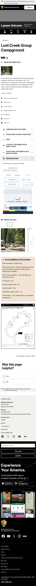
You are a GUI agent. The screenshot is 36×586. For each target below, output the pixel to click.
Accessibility (5, 546)
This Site (18, 451)
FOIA (2, 552)
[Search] (18, 445)
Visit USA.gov (6, 582)
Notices (3, 555)
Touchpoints (14, 390)
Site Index (5, 426)
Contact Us (5, 417)
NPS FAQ (4, 560)
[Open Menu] (29, 7)
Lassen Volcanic (11, 25)
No (7, 382)
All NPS (18, 456)
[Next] (9, 224)
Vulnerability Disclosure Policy (10, 569)
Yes (7, 376)
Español (4, 429)
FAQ (3, 423)
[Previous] (3, 224)
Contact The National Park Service (12, 557)
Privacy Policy (5, 549)
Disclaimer (4, 566)
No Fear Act (4, 563)
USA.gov (3, 572)
